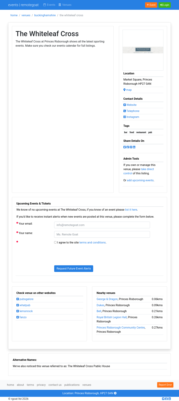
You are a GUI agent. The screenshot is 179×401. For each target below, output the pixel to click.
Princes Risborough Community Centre (121, 327)
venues (26, 15)
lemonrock (24, 311)
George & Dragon (107, 299)
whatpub (23, 305)
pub (150, 132)
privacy (41, 385)
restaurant (141, 132)
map (127, 90)
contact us (55, 385)
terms (30, 385)
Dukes (100, 305)
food (132, 132)
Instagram (131, 117)
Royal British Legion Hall (112, 317)
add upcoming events (140, 180)
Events (49, 4)
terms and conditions (92, 242)
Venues (64, 4)
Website (130, 105)
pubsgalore (24, 299)
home (13, 15)
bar (125, 132)
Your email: (24, 223)
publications (72, 385)
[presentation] (80, 256)
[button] (165, 5)
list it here (131, 209)
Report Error (165, 384)
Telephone (131, 111)
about (20, 385)
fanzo (21, 317)
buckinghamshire (45, 15)
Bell (99, 311)
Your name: (24, 233)
